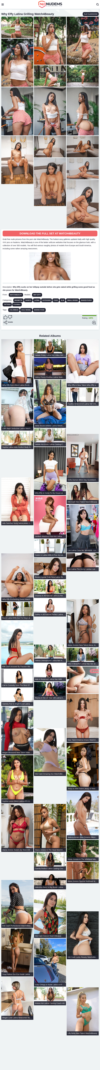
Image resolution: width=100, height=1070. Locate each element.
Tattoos (7, 304)
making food (39, 310)
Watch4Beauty (16, 295)
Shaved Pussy (86, 300)
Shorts (28, 300)
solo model (26, 310)
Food (56, 300)
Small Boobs (72, 300)
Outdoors (46, 300)
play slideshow (90, 14)
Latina (36, 300)
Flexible (17, 304)
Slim (62, 300)
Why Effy (37, 295)
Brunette (18, 300)
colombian (14, 310)
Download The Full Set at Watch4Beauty (50, 233)
